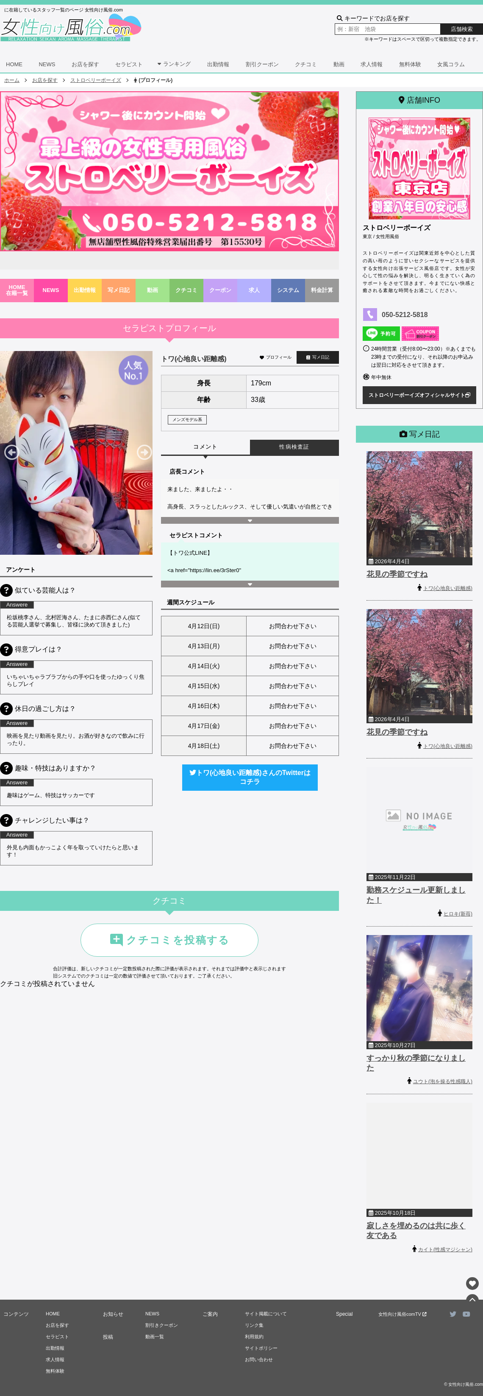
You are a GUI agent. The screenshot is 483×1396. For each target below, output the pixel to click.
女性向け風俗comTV (402, 1314)
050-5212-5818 (405, 314)
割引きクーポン (161, 1325)
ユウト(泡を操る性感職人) (442, 1081)
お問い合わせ (259, 1359)
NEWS (47, 64)
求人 (254, 290)
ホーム (11, 80)
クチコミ (306, 64)
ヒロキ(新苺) (458, 914)
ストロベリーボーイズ (95, 80)
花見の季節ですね (396, 574)
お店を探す (85, 64)
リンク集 (254, 1325)
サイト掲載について (266, 1313)
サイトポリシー (261, 1348)
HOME (14, 64)
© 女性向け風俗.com (463, 1384)
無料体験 (410, 64)
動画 (338, 64)
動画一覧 (154, 1336)
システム (288, 290)
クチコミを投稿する (169, 940)
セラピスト (129, 64)
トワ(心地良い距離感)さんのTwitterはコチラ (250, 777)
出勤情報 (218, 64)
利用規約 (254, 1336)
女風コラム (451, 64)
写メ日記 (119, 290)
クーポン (220, 290)
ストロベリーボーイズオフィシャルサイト (419, 395)
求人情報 (372, 64)
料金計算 (322, 290)
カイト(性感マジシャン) (445, 1250)
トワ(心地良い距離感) (447, 588)
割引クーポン (262, 64)
